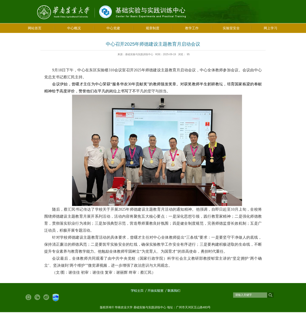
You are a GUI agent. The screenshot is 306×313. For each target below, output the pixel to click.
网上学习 (270, 28)
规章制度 (152, 28)
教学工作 (192, 28)
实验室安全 (231, 28)
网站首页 (34, 28)
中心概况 (74, 28)
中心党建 (113, 28)
